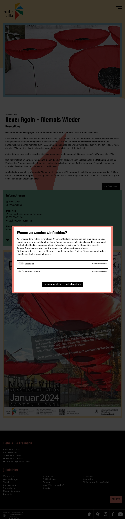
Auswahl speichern (52, 284)
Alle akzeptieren (73, 284)
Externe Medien (32, 271)
